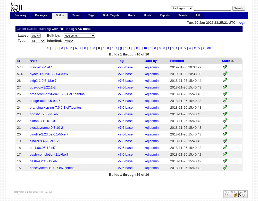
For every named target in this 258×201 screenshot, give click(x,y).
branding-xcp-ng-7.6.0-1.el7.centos (56, 107)
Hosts (147, 15)
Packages (41, 15)
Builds (60, 15)
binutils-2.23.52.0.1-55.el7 (49, 134)
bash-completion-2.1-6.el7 (49, 154)
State (226, 61)
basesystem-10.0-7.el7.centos (52, 168)
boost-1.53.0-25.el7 (44, 114)
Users (131, 15)
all (209, 48)
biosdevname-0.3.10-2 (46, 128)
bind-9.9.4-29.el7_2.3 (45, 141)
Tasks (76, 15)
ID (18, 61)
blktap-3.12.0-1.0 (42, 121)
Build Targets (111, 15)
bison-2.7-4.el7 (41, 67)
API (198, 15)
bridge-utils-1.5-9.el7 (45, 101)
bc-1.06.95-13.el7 (43, 148)
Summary (21, 15)
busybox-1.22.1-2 (42, 87)
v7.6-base (82, 29)
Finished (177, 61)
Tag (121, 61)
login (242, 23)
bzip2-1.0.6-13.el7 (43, 81)
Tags (91, 15)
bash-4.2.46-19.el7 (43, 161)
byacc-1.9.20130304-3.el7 (49, 74)
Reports (165, 15)
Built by (151, 61)
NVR (33, 61)
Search (182, 15)
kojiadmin (152, 67)
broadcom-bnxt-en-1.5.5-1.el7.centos (57, 94)
